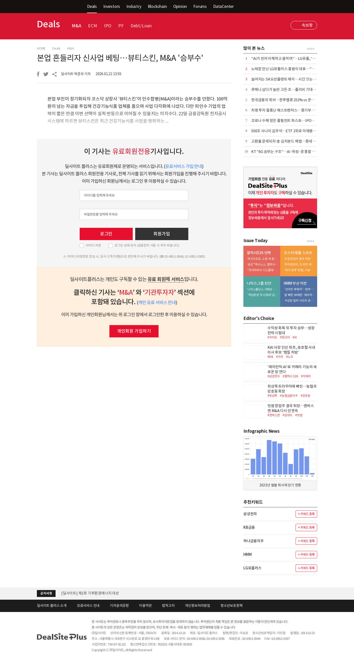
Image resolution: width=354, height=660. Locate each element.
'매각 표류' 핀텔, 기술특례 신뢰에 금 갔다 (299, 270)
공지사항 (46, 593)
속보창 (307, 25)
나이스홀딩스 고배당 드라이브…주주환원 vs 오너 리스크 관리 (263, 289)
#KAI (270, 357)
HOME (41, 48)
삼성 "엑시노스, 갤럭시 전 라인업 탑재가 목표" (263, 264)
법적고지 (168, 605)
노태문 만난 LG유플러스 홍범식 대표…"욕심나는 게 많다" (295, 68)
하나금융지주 (253, 541)
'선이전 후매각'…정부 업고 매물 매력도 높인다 (299, 289)
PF (121, 26)
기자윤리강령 (119, 605)
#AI (294, 337)
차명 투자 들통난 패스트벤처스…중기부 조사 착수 (288, 110)
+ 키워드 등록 (306, 514)
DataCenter (223, 6)
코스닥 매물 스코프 (298, 253)
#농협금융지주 (289, 395)
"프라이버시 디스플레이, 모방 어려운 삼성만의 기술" (263, 270)
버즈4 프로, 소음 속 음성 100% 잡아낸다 (263, 258)
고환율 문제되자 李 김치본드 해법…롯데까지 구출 (288, 141)
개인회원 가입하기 (134, 331)
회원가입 (161, 234)
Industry (133, 6)
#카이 (279, 357)
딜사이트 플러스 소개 (52, 605)
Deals (92, 6)
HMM (247, 554)
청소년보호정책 (232, 605)
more (310, 49)
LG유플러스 (252, 568)
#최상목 (272, 395)
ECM (92, 26)
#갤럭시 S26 (290, 376)
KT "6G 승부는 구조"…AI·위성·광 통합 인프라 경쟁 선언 (294, 151)
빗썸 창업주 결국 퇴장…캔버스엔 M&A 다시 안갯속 (299, 258)
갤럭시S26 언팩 (259, 253)
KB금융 (249, 527)
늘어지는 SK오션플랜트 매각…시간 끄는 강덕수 (287, 79)
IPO (107, 26)
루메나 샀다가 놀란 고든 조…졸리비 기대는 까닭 (287, 89)
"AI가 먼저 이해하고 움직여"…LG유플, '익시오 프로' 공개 (295, 58)
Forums (200, 6)
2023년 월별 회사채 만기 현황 (280, 485)
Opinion (180, 6)
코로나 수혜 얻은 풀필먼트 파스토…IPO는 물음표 (288, 120)
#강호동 (305, 395)
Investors (111, 6)
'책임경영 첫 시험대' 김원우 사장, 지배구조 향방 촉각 (263, 295)
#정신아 (285, 337)
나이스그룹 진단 (259, 283)
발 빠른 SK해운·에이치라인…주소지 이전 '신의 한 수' (299, 295)
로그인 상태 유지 (147, 246)
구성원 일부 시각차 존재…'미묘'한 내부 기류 (299, 300)
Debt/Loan (141, 26)
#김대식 (287, 415)
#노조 (289, 357)
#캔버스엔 (273, 415)
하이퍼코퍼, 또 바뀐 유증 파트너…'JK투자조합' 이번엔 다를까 (299, 264)
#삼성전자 (273, 376)
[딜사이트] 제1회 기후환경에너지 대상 (90, 593)
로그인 (106, 234)
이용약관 (145, 605)
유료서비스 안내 (88, 605)
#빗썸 (298, 415)
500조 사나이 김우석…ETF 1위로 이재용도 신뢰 (287, 131)
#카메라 (305, 376)
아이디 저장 (93, 246)
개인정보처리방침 (197, 605)
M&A (76, 26)
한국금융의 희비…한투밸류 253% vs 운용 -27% (287, 100)
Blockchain (157, 6)
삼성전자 (250, 514)
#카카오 (272, 337)
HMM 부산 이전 (295, 283)
